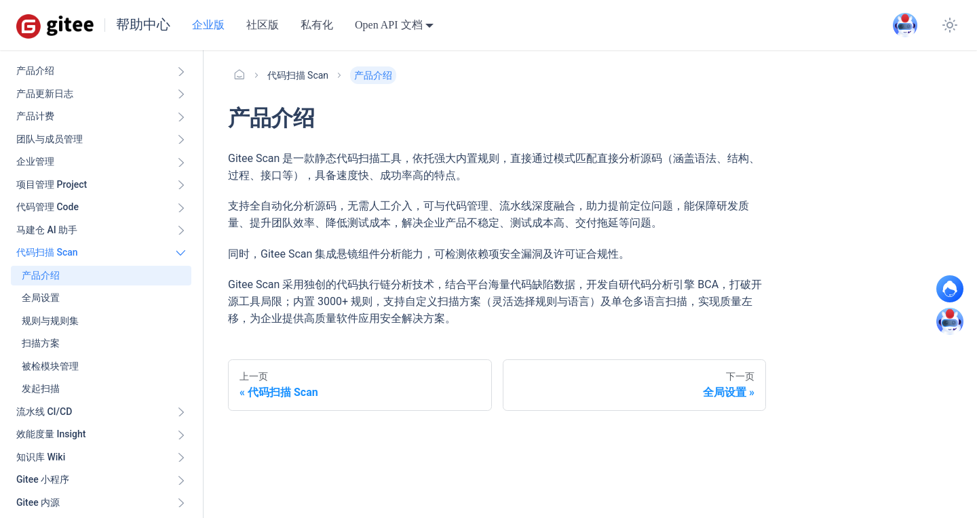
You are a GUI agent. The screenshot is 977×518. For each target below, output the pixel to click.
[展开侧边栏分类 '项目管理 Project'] (181, 185)
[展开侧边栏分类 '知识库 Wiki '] (181, 457)
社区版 (262, 25)
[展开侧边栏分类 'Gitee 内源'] (181, 503)
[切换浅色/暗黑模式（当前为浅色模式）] (950, 25)
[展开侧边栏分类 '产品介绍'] (181, 71)
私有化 (317, 25)
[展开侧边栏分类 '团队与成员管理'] (181, 140)
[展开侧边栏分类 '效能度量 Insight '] (181, 434)
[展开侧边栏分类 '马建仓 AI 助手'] (181, 230)
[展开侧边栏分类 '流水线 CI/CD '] (181, 412)
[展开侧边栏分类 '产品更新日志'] (181, 94)
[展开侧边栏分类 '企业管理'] (181, 162)
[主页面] (239, 75)
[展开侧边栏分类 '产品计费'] (181, 116)
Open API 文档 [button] (389, 25)
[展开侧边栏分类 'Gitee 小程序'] (181, 480)
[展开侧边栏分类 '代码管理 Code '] (181, 207)
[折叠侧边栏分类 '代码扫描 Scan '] (181, 253)
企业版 (208, 25)
